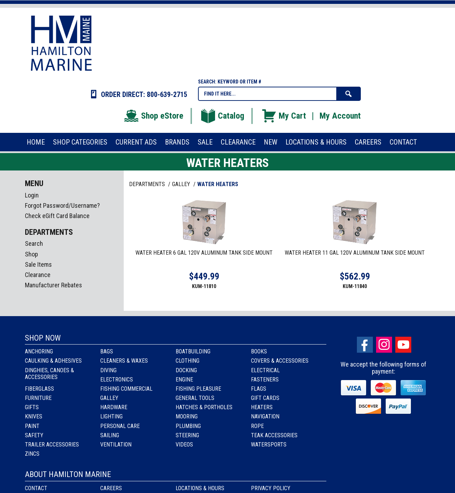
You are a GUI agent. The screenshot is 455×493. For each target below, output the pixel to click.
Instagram (384, 345)
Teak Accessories (274, 435)
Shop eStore (153, 116)
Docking (186, 370)
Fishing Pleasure (198, 388)
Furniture (38, 398)
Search (34, 243)
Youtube (403, 345)
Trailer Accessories (52, 444)
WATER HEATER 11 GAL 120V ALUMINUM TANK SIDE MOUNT (355, 252)
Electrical (265, 370)
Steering (187, 435)
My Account (340, 116)
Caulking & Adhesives (53, 360)
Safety (34, 435)
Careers (111, 488)
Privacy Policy (270, 488)
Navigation (265, 416)
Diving (108, 370)
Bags (106, 351)
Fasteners (265, 379)
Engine (184, 379)
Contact (36, 488)
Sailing (109, 435)
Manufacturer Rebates (53, 285)
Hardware (113, 407)
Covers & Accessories (280, 360)
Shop (31, 254)
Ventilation (116, 444)
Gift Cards (265, 398)
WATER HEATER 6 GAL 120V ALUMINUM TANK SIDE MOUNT (204, 252)
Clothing (187, 360)
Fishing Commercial (126, 388)
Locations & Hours (200, 488)
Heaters (262, 407)
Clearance (37, 274)
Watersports (269, 444)
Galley (109, 398)
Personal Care (120, 426)
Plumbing (188, 426)
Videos (184, 444)
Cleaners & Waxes (124, 360)
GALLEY (182, 184)
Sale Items (38, 264)
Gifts (32, 407)
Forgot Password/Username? (62, 205)
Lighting (111, 416)
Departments (147, 184)
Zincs (32, 453)
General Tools (195, 398)
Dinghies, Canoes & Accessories (49, 373)
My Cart (283, 116)
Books (259, 351)
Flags (258, 388)
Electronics (116, 379)
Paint (32, 426)
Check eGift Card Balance (57, 216)
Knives (33, 416)
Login (32, 195)
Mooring (187, 416)
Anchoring (39, 351)
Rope (257, 426)
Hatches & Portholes (204, 407)
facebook (365, 345)
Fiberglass (39, 388)
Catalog (222, 116)
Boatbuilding (193, 351)
